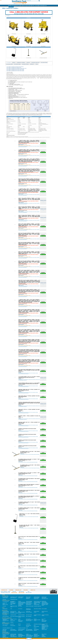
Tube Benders (36, 629)
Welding (35, 630)
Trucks (4, 622)
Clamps (27, 634)
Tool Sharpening (29, 636)
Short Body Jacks (45, 598)
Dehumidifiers (5, 608)
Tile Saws (4, 606)
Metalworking (41, 5)
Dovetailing (36, 634)
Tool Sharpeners (29, 629)
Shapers (4, 636)
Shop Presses (12, 629)
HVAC (21, 5)
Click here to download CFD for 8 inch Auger (15, 70)
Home (9, 5)
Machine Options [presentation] (25, 64)
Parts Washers (36, 597)
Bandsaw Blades (5, 632)
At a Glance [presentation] (8, 62)
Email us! (24, 3)
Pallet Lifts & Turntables (20, 621)
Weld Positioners (13, 630)
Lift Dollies (20, 608)
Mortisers (4, 635)
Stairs (43, 612)
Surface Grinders (21, 629)
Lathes (19, 625)
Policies (26, 589)
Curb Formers (44, 602)
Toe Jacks (4, 599)
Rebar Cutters (5, 604)
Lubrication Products (28, 598)
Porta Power (44, 597)
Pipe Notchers (36, 626)
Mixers (35, 603)
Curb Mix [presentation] (28, 62)
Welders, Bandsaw (29, 630)
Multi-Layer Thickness (14, 616)
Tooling (45, 5)
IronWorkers (12, 625)
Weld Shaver (20, 630)
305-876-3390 (21, 592)
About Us (33, 589)
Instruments (29, 5)
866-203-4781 (17, 3)
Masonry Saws (20, 603)
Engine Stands (5, 597)
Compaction (44, 601)
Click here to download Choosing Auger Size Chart (16, 68)
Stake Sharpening (13, 636)
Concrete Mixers (29, 602)
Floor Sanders (36, 611)
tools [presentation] (37, 64)
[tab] (8, 16)
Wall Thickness (28, 616)
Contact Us (4, 589)
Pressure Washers (45, 603)
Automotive (13, 5)
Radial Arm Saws (5, 637)
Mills (35, 625)
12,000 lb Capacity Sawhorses (6, 619)
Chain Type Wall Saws (37, 601)
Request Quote (43, 200)
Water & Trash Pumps (29, 606)
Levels (4, 603)
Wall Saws (20, 606)
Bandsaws (20, 634)
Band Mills (36, 636)
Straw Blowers (36, 604)
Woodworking (11, 6)
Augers (19, 601)
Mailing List (18, 589)
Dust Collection (13, 611)
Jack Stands (20, 597)
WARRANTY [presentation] (32, 64)
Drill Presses (5, 625)
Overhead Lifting (6, 620)
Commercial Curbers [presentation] (21, 62)
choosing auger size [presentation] (35, 62)
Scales (35, 612)
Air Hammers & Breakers (12, 601)
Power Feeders (36, 635)
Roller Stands (28, 620)
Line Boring (44, 636)
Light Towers (12, 603)
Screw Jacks (36, 598)
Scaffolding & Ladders (20, 605)
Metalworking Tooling (28, 626)
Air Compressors (6, 601)
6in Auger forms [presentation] (9, 64)
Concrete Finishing (21, 602)
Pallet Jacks (12, 620)
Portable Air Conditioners (28, 609)
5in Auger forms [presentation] (44, 62)
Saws (11, 604)
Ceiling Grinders (29, 601)
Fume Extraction (45, 611)
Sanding (43, 635)
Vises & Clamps (44, 629)
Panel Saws (12, 635)
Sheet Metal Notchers (5, 630)
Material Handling (35, 5)
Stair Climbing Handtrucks (44, 621)
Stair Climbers (44, 608)
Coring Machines (37, 602)
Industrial (24, 5)
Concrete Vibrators (37, 606)
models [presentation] (13, 62)
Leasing (11, 589)
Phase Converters (45, 625)
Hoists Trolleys (13, 597)
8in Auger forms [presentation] (17, 64)
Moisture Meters (6, 616)
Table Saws (20, 636)
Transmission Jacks (13, 599)
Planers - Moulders (29, 635)
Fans (11, 608)
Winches (11, 622)
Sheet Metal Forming (37, 608)
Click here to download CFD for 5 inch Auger (15, 69)
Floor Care (28, 611)
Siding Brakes (28, 604)
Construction (17, 5)
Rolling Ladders (29, 612)
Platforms (12, 612)
